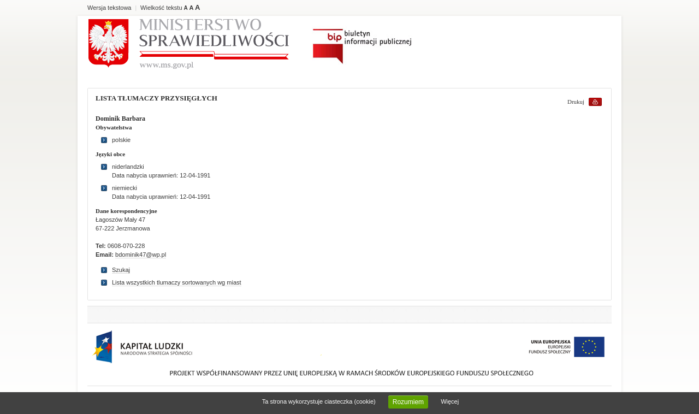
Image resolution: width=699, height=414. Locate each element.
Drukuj (575, 101)
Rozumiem (408, 402)
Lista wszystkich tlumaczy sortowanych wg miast (176, 282)
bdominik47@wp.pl (140, 254)
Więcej (450, 401)
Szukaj (121, 270)
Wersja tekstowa (109, 7)
